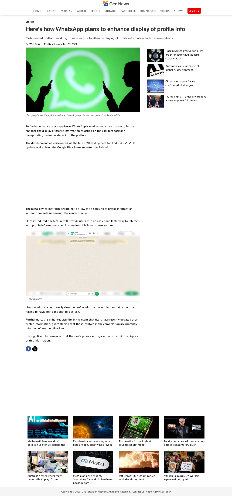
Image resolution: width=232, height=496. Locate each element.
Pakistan (66, 11)
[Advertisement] (82, 177)
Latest (51, 11)
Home (37, 11)
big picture (148, 11)
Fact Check (128, 11)
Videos (164, 11)
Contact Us (138, 491)
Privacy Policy (163, 491)
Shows (178, 11)
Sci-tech (30, 21)
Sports (95, 11)
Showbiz (110, 11)
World (81, 11)
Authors (150, 491)
